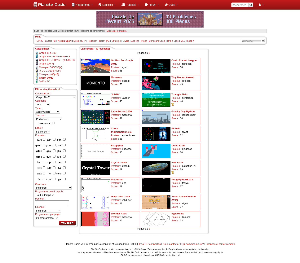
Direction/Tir (79, 41)
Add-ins (135, 41)
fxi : (62, 167)
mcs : (61, 173)
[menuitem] (82, 5)
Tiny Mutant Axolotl (182, 77)
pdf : (51, 167)
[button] (82, 5)
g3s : (61, 150)
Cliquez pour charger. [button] (117, 31)
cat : (41, 173)
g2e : (50, 156)
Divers (126, 41)
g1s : (40, 150)
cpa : (50, 179)
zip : (51, 162)
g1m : (40, 145)
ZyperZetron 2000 (121, 111)
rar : (62, 162)
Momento (116, 77)
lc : (52, 173)
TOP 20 (39, 41)
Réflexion (93, 41)
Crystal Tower (119, 162)
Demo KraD (178, 145)
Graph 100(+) (46, 63)
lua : (41, 162)
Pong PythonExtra (182, 179)
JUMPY (115, 94)
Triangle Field (179, 94)
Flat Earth (177, 162)
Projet (144, 41)
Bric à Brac (173, 41)
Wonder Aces (119, 213)
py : (62, 179)
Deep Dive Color (120, 196)
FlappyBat (117, 145)
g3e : (61, 156)
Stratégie (116, 41)
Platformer (117, 179)
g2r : (51, 139)
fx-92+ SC (44, 81)
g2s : (50, 150)
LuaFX (190, 41)
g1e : (40, 156)
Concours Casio (157, 41)
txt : (41, 167)
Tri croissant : (45, 123)
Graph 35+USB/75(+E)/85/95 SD (57, 60)
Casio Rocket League (184, 60)
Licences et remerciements (220, 244)
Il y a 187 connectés (150, 244)
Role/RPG (104, 41)
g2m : (50, 145)
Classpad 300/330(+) (50, 67)
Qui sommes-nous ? (192, 244)
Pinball (175, 128)
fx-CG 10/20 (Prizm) (50, 70)
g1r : (41, 139)
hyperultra (177, 213)
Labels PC (50, 41)
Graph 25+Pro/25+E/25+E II (54, 56)
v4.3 (83, 244)
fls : (41, 179)
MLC (183, 41)
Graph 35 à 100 (47, 52)
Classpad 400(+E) (49, 74)
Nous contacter (171, 244)
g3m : (61, 145)
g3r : (61, 139)
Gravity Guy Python (183, 111)
